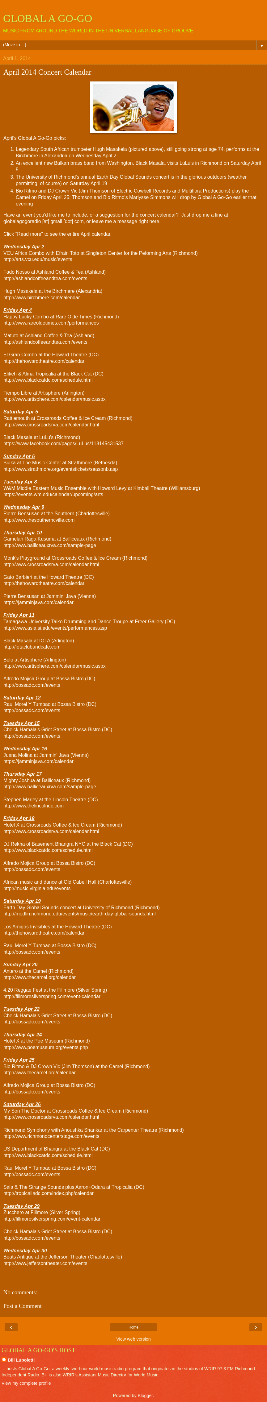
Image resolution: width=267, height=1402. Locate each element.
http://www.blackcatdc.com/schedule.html (48, 380)
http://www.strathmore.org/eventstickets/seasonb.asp (60, 469)
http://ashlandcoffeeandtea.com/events (45, 278)
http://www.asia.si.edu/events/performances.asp (55, 628)
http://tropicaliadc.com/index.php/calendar (48, 1193)
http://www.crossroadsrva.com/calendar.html (51, 424)
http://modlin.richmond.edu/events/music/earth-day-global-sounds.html (79, 913)
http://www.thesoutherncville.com (39, 520)
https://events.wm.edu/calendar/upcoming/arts (53, 494)
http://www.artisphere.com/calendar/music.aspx (54, 399)
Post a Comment (22, 1306)
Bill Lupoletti (21, 1360)
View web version (133, 1339)
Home (133, 1327)
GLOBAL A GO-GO (47, 18)
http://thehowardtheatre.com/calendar (43, 361)
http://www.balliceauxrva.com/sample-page (49, 545)
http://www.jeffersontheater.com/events (45, 1263)
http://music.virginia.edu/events (36, 888)
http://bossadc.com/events (31, 685)
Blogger (145, 1395)
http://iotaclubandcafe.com (32, 646)
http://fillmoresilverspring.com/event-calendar (51, 996)
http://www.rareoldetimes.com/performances (51, 323)
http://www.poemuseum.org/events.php (45, 1047)
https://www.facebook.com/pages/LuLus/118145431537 (63, 443)
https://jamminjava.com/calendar (38, 602)
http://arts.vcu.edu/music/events (37, 259)
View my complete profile (26, 1383)
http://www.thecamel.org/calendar (39, 977)
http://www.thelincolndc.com (33, 805)
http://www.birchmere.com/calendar (41, 297)
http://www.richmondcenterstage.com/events (51, 1136)
